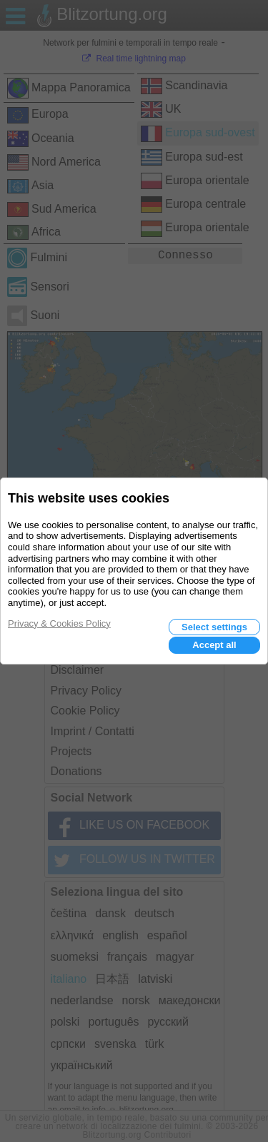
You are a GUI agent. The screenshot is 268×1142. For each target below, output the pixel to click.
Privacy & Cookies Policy (59, 623)
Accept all (214, 645)
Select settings (214, 627)
